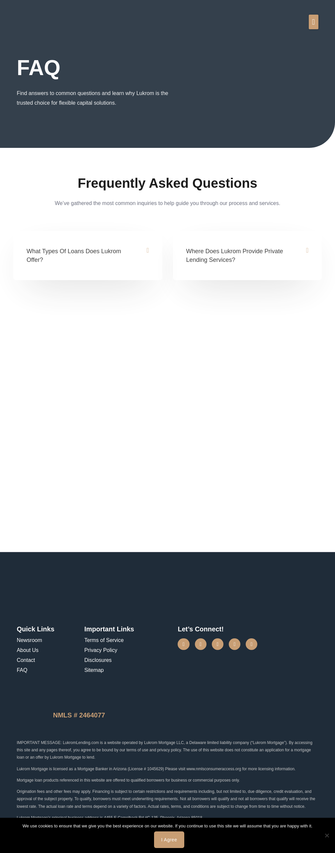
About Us (28, 650)
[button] (313, 22)
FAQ (22, 670)
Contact (26, 660)
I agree (169, 839)
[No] (326, 835)
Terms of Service (104, 640)
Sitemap (94, 670)
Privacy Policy (101, 650)
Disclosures (98, 660)
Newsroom (29, 640)
